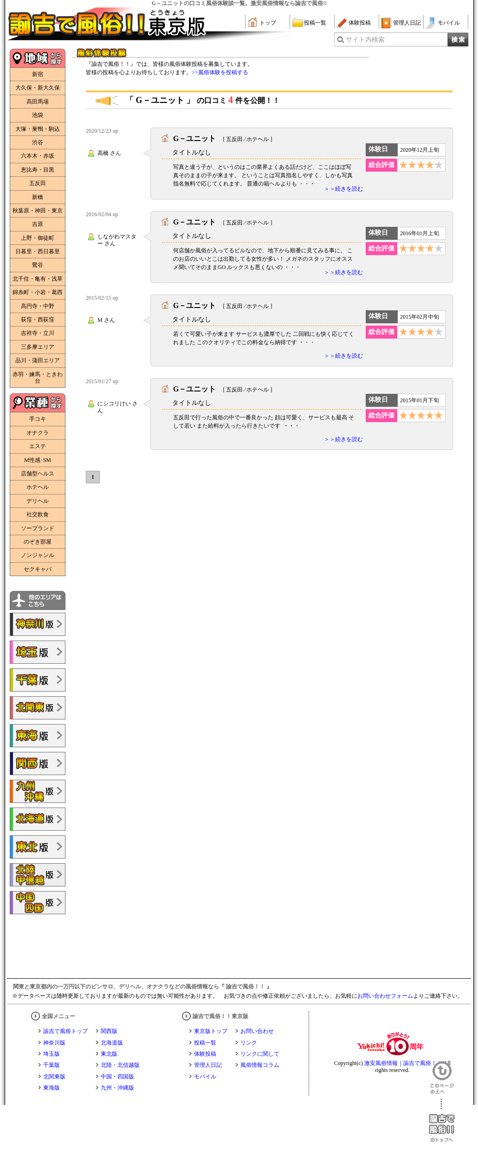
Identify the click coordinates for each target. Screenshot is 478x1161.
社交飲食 (37, 514)
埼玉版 (51, 1054)
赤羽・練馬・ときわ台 (38, 377)
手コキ (37, 419)
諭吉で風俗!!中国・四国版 (37, 902)
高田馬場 (37, 101)
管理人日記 (407, 22)
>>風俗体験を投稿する (220, 72)
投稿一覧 (315, 22)
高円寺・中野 (37, 306)
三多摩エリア (37, 347)
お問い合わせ (257, 1031)
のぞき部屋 (38, 542)
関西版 (109, 1031)
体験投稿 (360, 22)
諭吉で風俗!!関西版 (37, 763)
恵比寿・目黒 (37, 170)
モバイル (449, 22)
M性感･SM (37, 460)
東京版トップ (210, 1031)
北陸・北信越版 (120, 1065)
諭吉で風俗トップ (65, 1031)
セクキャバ (38, 569)
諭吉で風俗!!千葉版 (37, 680)
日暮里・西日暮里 (37, 251)
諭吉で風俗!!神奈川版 (37, 624)
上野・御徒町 (37, 238)
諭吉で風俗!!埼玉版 (37, 652)
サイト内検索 (365, 39)
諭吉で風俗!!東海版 (37, 735)
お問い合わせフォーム (385, 996)
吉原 (37, 224)
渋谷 (37, 142)
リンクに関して (259, 1054)
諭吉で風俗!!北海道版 (37, 819)
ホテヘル (37, 487)
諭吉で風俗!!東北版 (37, 847)
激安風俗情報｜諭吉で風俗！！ (403, 1063)
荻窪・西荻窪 (37, 319)
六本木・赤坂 (37, 156)
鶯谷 (37, 265)
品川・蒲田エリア (37, 360)
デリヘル (37, 501)
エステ (37, 446)
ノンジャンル (37, 555)
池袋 (37, 115)
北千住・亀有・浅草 (38, 279)
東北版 (109, 1054)
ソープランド (37, 528)
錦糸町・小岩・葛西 (38, 292)
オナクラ (37, 433)
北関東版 (54, 1076)
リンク (248, 1042)
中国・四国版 (117, 1076)
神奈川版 (54, 1042)
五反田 (37, 183)
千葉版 (51, 1065)
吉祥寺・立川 (37, 333)
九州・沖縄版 (117, 1087)
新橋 (37, 197)
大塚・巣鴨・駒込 (37, 129)
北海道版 (112, 1042)
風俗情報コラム (259, 1065)
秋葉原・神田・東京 (38, 210)
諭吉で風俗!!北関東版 (37, 707)
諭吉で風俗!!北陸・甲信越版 (37, 874)
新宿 (37, 74)
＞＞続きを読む (343, 189)
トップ (267, 22)
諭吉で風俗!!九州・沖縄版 (37, 791)
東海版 (51, 1087)
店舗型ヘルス (37, 473)
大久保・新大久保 (37, 87)
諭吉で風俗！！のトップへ (442, 1120)
